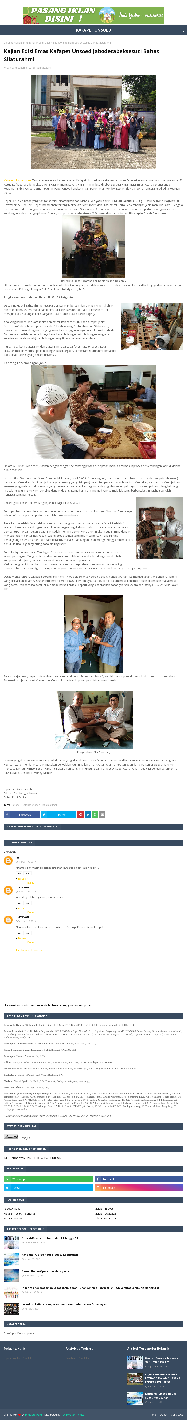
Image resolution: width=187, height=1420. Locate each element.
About (163, 1414)
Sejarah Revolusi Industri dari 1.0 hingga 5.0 (50, 1238)
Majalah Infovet (104, 1208)
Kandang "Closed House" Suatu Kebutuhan (50, 1254)
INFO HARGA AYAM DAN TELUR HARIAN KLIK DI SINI (33, 1158)
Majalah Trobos (13, 1218)
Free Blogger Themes (72, 1414)
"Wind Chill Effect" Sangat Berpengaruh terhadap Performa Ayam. (65, 1304)
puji (18, 857)
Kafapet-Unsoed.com (17, 180)
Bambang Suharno (17, 67)
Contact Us (177, 1414)
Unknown (22, 887)
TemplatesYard (33, 1414)
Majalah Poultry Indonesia (19, 1213)
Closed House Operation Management (47, 1271)
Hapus (27, 873)
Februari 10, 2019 (27, 921)
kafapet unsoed (31, 805)
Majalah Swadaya (105, 1213)
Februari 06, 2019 (27, 861)
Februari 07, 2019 (27, 891)
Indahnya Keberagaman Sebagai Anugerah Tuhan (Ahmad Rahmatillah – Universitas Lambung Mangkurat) (91, 1288)
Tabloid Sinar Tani (105, 1218)
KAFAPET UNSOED (93, 30)
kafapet (16, 805)
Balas (19, 873)
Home (153, 1414)
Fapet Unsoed (12, 1208)
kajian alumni (22, 42)
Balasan (23, 879)
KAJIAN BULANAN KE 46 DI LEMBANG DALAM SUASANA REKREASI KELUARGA (162, 1378)
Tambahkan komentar (30, 950)
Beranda (8, 42)
